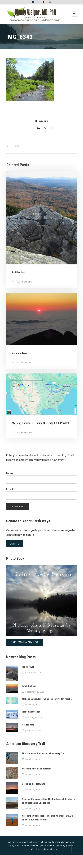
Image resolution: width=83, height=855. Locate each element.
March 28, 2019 (32, 825)
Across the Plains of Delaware (37, 768)
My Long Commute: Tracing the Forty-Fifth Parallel (40, 423)
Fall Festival (18, 272)
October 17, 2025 (33, 672)
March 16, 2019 (32, 789)
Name (41, 478)
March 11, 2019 (32, 759)
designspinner (48, 849)
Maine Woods (24, 282)
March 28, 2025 (32, 704)
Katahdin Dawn (20, 353)
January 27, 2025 (33, 730)
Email (41, 493)
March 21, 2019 (32, 808)
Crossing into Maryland (33, 784)
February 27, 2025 (33, 717)
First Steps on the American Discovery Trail (43, 753)
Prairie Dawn (28, 724)
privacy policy (65, 845)
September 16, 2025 (34, 691)
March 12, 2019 (32, 774)
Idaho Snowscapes (31, 711)
